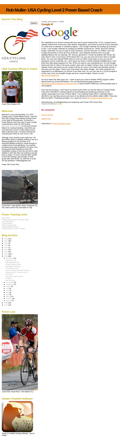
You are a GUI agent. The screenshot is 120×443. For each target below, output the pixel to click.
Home (80, 119)
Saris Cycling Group (9, 225)
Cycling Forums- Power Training (13, 228)
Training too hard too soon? (14, 276)
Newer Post (46, 119)
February (9, 298)
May (7, 292)
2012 (6, 249)
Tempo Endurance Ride (13, 264)
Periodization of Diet (12, 268)
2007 (6, 305)
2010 (6, 254)
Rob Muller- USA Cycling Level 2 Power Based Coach (54, 10)
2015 (6, 243)
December (9, 258)
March (8, 296)
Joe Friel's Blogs (8, 221)
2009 (6, 256)
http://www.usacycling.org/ (11, 126)
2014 (6, 245)
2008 (6, 303)
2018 (6, 239)
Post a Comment (47, 115)
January (9, 300)
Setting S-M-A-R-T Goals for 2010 (16, 272)
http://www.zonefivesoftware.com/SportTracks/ (59, 84)
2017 (6, 241)
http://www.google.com (50, 75)
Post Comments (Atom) (61, 124)
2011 (6, 252)
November (9, 282)
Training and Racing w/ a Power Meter (15, 219)
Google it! (8, 278)
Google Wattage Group (10, 227)
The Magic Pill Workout (12, 266)
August (8, 286)
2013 (6, 247)
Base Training (9, 280)
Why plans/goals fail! (12, 262)
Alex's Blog (6, 218)
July (7, 288)
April (7, 294)
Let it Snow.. (9, 274)
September (10, 284)
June (8, 290)
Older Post (114, 119)
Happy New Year (10, 260)
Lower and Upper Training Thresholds (17, 270)
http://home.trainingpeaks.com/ (100, 98)
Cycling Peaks (7, 223)
